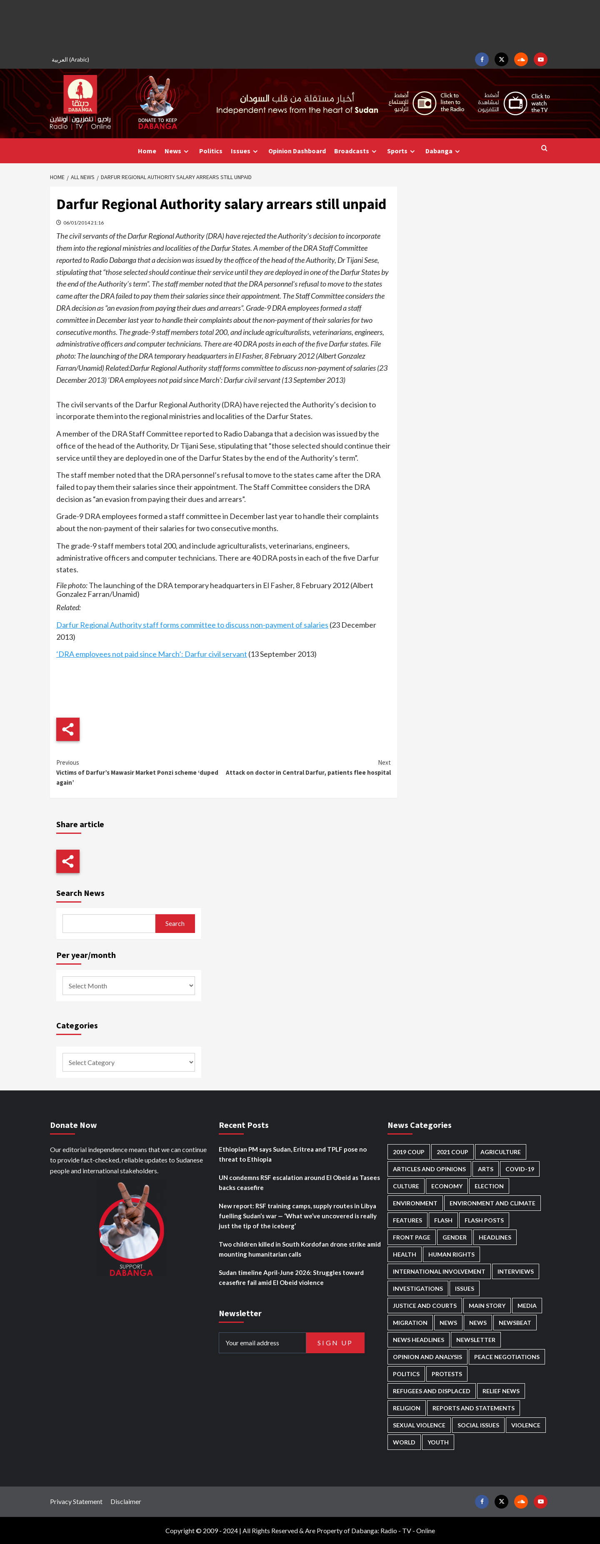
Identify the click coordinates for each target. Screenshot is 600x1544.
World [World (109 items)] (404, 1442)
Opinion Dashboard (297, 151)
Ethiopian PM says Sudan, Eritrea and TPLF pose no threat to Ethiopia (293, 1154)
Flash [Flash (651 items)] (443, 1220)
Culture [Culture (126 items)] (406, 1186)
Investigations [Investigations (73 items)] (418, 1288)
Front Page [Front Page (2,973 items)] (411, 1237)
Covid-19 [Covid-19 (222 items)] (519, 1168)
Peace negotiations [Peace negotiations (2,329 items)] (507, 1356)
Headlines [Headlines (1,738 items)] (495, 1237)
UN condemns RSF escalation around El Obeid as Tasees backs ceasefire (299, 1182)
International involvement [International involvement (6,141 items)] (439, 1271)
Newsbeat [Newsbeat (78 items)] (515, 1322)
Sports (402, 151)
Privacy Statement (76, 1501)
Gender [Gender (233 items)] (454, 1237)
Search (175, 923)
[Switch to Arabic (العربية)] (71, 59)
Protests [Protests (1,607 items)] (447, 1373)
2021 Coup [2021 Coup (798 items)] (452, 1151)
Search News (80, 893)
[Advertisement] (300, 25)
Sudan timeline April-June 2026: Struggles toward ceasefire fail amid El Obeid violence (291, 1277)
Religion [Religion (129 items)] (406, 1408)
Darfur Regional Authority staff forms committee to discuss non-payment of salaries (192, 624)
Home (147, 151)
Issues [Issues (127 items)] (464, 1288)
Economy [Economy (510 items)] (446, 1186)
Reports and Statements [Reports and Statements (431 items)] (473, 1408)
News (178, 151)
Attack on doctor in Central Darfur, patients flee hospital (306, 767)
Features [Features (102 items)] (407, 1220)
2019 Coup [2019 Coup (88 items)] (409, 1151)
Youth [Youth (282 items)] (438, 1442)
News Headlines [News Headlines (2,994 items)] (418, 1339)
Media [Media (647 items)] (527, 1305)
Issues (245, 151)
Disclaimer (125, 1501)
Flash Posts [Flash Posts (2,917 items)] (484, 1220)
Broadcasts (356, 151)
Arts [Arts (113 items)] (485, 1168)
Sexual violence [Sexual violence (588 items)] (419, 1425)
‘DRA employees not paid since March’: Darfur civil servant (151, 654)
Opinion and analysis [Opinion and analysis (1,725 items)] (427, 1356)
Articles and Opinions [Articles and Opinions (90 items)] (429, 1168)
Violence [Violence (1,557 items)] (525, 1425)
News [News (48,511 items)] (448, 1322)
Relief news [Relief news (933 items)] (501, 1390)
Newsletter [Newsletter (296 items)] (475, 1339)
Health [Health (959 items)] (404, 1254)
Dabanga (443, 151)
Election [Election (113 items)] (489, 1186)
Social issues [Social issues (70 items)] (478, 1425)
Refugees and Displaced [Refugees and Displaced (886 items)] (431, 1390)
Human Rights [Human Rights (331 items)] (451, 1254)
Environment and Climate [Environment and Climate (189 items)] (492, 1203)
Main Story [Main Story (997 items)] (487, 1305)
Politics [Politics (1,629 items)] (406, 1373)
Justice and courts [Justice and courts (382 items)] (425, 1305)
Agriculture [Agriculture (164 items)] (500, 1151)
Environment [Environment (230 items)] (415, 1203)
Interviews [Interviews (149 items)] (516, 1271)
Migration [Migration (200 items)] (410, 1322)
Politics (210, 151)
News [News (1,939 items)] (478, 1322)
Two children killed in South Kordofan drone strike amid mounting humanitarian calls (300, 1249)
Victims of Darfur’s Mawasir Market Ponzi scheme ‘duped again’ (139, 772)
